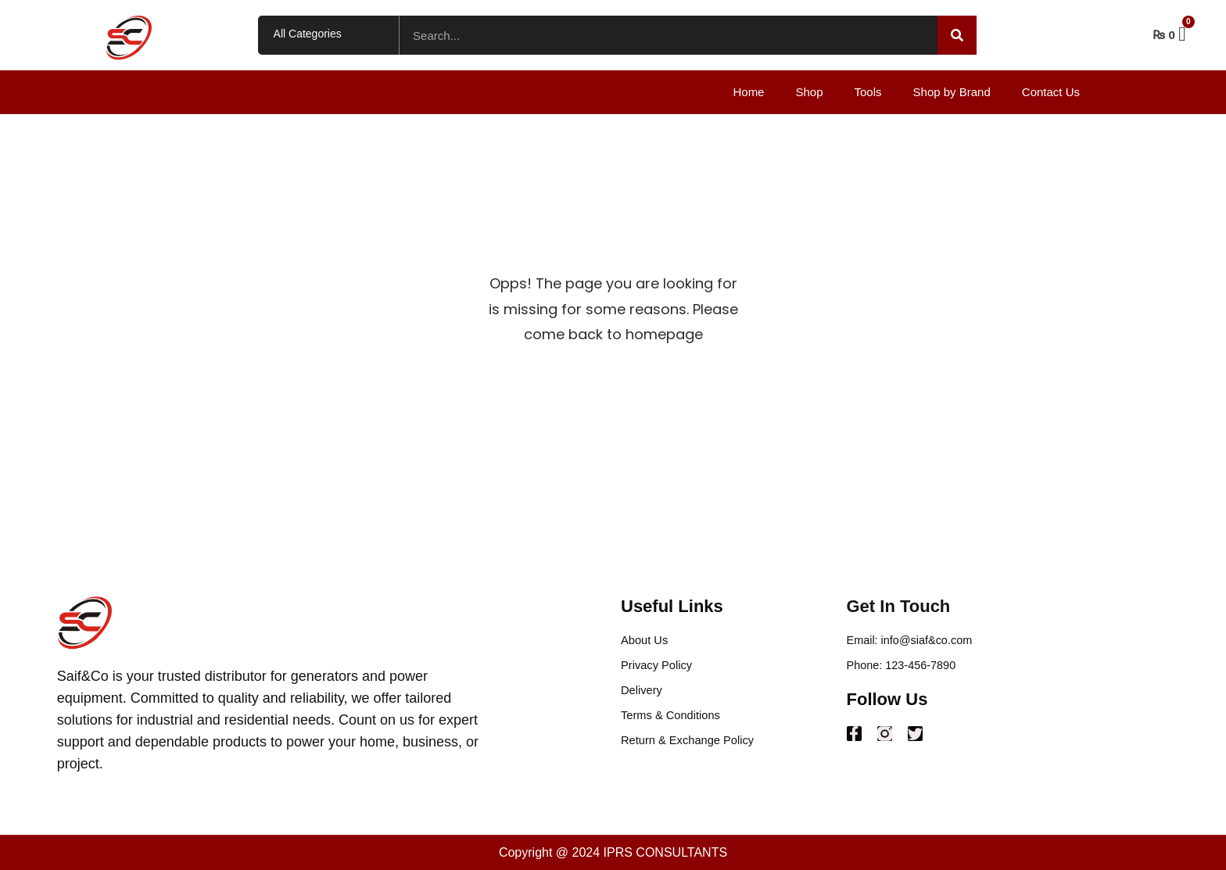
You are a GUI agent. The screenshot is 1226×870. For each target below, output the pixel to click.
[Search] (957, 35)
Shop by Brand (952, 91)
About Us (646, 641)
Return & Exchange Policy (693, 747)
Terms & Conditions (675, 721)
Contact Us (1051, 91)
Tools (868, 91)
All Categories (308, 33)
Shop (809, 91)
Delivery (643, 694)
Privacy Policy (660, 668)
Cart (1200, 34)
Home (748, 91)
